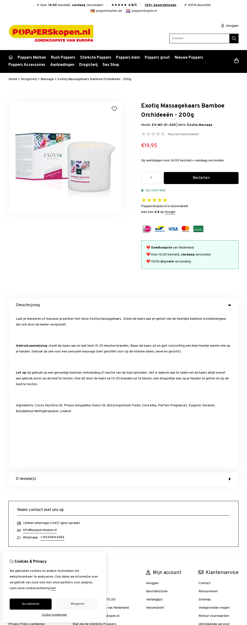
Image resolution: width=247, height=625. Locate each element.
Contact (205, 427)
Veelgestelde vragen (214, 451)
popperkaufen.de (106, 11)
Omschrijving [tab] (123, 305)
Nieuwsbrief (155, 451)
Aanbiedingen (62, 65)
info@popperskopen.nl (40, 374)
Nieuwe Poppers (189, 57)
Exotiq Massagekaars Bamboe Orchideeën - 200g (94, 79)
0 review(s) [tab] (123, 322)
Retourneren (208, 435)
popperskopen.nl (141, 11)
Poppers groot (157, 57)
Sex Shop (111, 65)
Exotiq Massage (199, 125)
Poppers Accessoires (26, 65)
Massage (47, 79)
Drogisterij (88, 65)
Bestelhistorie (157, 435)
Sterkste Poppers (95, 57)
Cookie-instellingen (54, 615)
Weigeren (77, 604)
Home (12, 79)
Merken (78, 427)
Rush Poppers (63, 57)
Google (170, 212)
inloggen (230, 26)
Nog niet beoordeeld (183, 134)
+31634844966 (52, 381)
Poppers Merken (32, 57)
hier (53, 588)
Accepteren (30, 604)
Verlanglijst (154, 443)
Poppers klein (128, 57)
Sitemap (205, 443)
